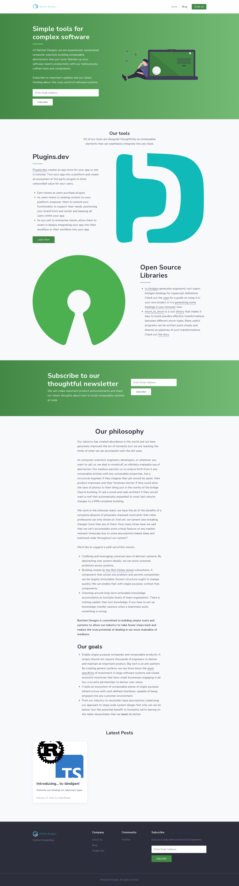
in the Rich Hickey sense (118, 570)
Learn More (43, 239)
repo (166, 298)
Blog (184, 6)
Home (174, 6)
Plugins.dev (40, 170)
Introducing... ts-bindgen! (57, 783)
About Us (97, 839)
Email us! (199, 6)
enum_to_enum (154, 311)
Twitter (126, 839)
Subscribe (42, 102)
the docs (163, 334)
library (180, 311)
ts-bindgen (152, 288)
